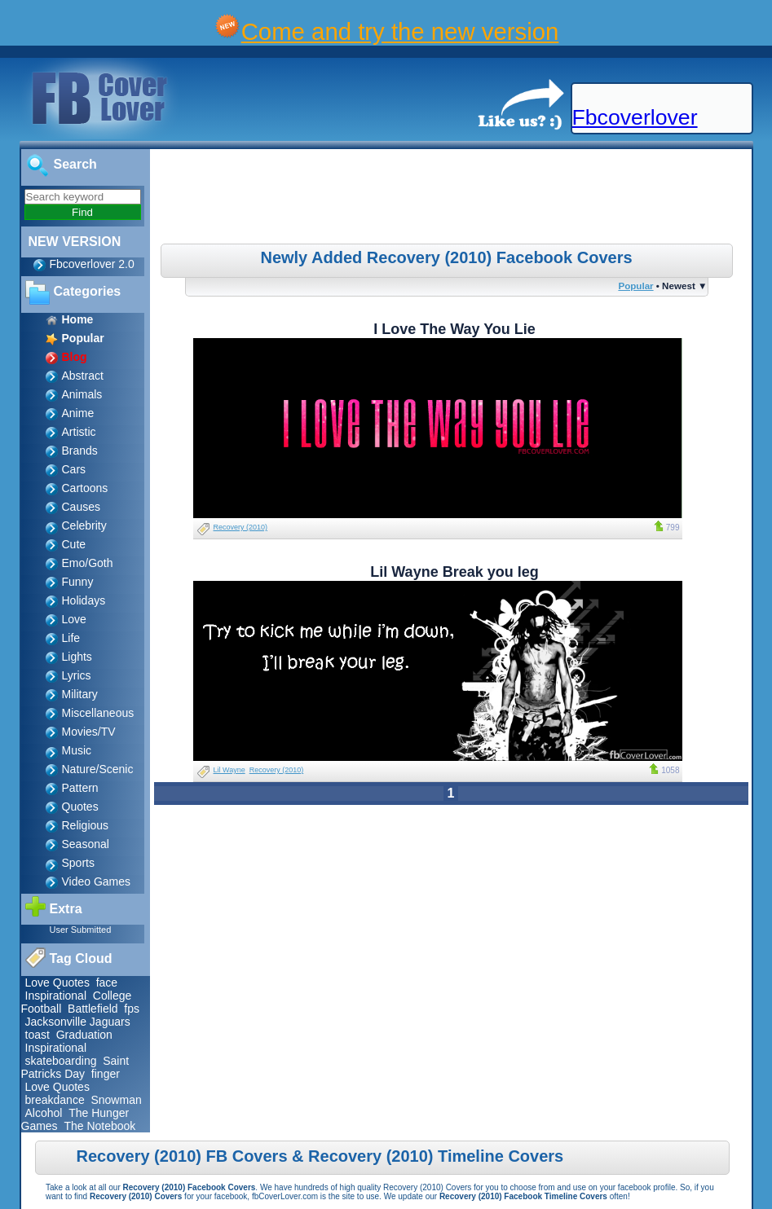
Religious (85, 825)
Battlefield (92, 1008)
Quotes (80, 806)
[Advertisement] (452, 198)
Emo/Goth (87, 562)
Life (71, 637)
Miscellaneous (98, 712)
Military (80, 694)
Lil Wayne (229, 770)
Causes (81, 506)
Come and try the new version (400, 31)
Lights (77, 656)
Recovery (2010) (241, 527)
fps (131, 1008)
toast (37, 1034)
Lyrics (76, 675)
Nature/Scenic (98, 769)
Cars (74, 469)
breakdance (55, 1099)
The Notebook (99, 1125)
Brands (80, 450)
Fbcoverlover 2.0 (92, 263)
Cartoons (85, 488)
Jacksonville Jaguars (77, 1021)
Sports (78, 862)
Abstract (83, 375)
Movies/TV (89, 731)
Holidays (84, 600)
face (106, 982)
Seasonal (85, 844)
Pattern (80, 787)
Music (77, 750)
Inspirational (56, 995)
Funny (78, 581)
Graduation (84, 1034)
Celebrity (84, 525)
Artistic (79, 431)
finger (105, 1073)
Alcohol (44, 1112)
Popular (635, 285)
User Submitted (81, 929)
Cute (74, 544)
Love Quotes (57, 982)
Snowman (115, 1099)
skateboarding (61, 1060)
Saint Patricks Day (75, 1067)
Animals (82, 394)
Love (74, 619)
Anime (78, 413)
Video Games (96, 881)
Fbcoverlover (635, 117)
